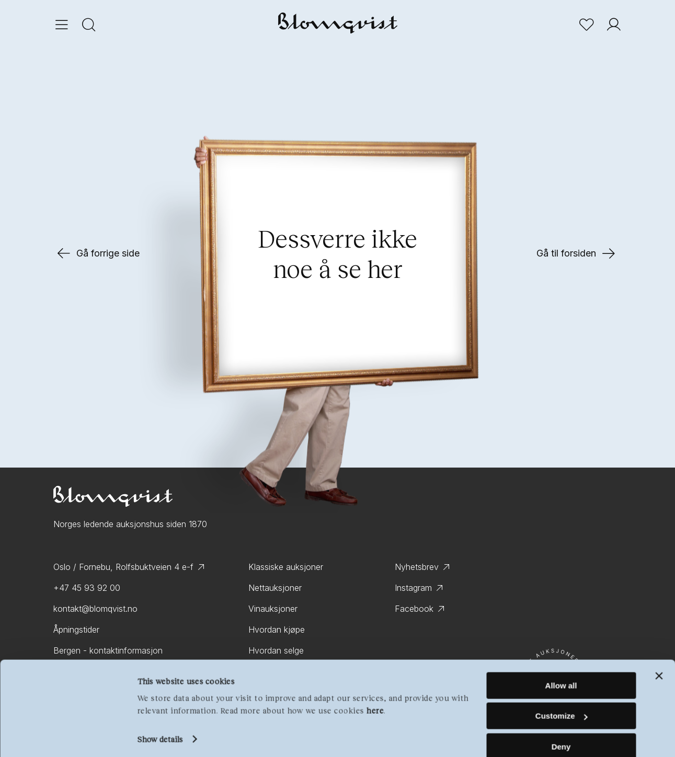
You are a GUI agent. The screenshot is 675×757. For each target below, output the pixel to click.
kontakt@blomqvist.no (95, 608)
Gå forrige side (97, 253)
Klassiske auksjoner (285, 567)
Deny (561, 731)
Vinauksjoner (273, 608)
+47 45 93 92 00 (86, 588)
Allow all (561, 670)
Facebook (414, 608)
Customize (561, 700)
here (375, 695)
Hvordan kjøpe (276, 629)
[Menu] (61, 26)
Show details (159, 723)
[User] (613, 26)
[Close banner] (658, 660)
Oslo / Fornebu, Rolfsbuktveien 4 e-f (123, 567)
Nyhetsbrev (417, 567)
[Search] (89, 26)
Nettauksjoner (275, 588)
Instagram (413, 588)
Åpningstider (76, 629)
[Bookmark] (586, 26)
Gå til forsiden (576, 253)
